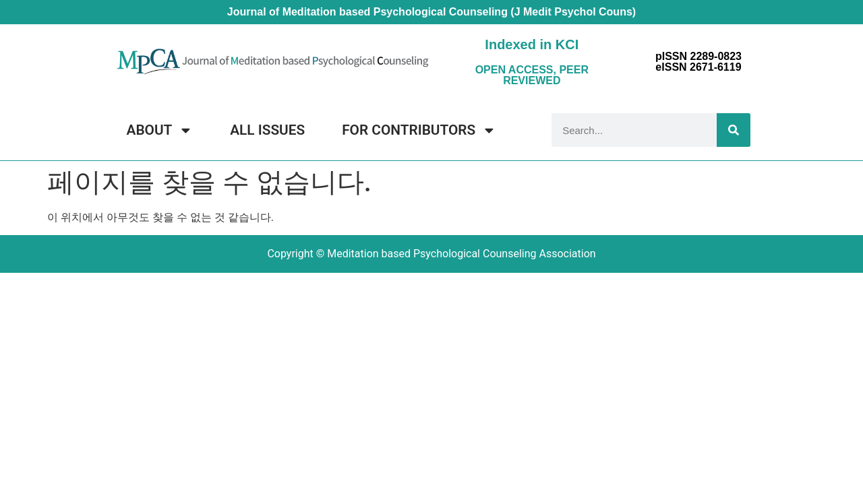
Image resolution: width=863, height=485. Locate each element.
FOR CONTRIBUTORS (419, 130)
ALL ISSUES (267, 130)
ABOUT (160, 130)
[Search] (733, 130)
